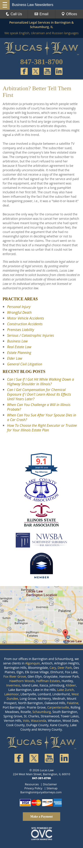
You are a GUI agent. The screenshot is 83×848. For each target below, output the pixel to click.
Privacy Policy (33, 788)
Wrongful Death (19, 312)
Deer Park (65, 668)
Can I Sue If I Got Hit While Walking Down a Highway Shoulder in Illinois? (40, 381)
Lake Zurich (65, 690)
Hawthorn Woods (22, 681)
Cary (53, 668)
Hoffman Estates (48, 681)
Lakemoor (11, 694)
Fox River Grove (14, 676)
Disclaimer (50, 784)
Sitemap (52, 788)
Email (41, 14)
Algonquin (32, 663)
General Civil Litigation (24, 364)
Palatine (73, 703)
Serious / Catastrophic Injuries (30, 335)
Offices (69, 14)
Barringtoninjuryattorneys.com (41, 792)
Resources (32, 784)
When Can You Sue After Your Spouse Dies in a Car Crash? (41, 417)
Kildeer (71, 685)
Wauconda (38, 720)
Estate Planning (19, 352)
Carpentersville (58, 707)
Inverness (13, 685)
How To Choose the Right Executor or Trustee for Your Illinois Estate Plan (42, 427)
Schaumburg (42, 712)
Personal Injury (19, 306)
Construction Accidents (24, 324)
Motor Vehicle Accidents (25, 318)
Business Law (17, 341)
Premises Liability (20, 329)
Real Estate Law (19, 346)
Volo (26, 720)
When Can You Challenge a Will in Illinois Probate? (38, 407)
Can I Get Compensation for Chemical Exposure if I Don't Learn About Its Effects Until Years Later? (39, 394)
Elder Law (14, 358)
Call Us (14, 14)
